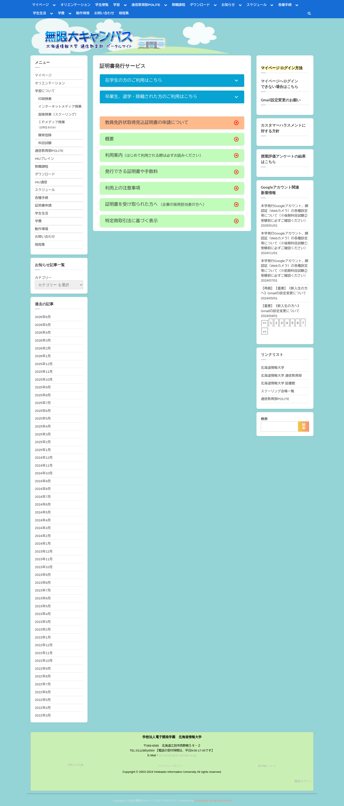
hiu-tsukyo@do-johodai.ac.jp (178, 755)
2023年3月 (43, 622)
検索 (264, 419)
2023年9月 (43, 575)
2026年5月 (43, 325)
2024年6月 (43, 504)
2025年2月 (43, 442)
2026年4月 (43, 332)
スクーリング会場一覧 (277, 391)
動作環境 (83, 13)
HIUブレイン (44, 158)
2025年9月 (43, 387)
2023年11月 (44, 559)
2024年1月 (43, 543)
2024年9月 (43, 481)
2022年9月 (43, 668)
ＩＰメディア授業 (51, 122)
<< (265, 323)
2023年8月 (43, 582)
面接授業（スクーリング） (58, 114)
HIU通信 (41, 182)
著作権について (267, 766)
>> (265, 331)
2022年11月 (44, 653)
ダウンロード (200, 5)
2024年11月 (44, 465)
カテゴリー (43, 278)
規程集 (124, 13)
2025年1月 (43, 450)
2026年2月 (43, 348)
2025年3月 (43, 434)
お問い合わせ (104, 13)
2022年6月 (43, 692)
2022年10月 (44, 660)
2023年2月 (43, 629)
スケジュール (257, 5)
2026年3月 (43, 340)
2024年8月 (43, 489)
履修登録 (45, 135)
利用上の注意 (76, 764)
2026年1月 (43, 356)
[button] (172, 80)
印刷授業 (45, 99)
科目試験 (45, 143)
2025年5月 (43, 418)
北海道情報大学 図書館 (278, 383)
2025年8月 (43, 395)
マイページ (40, 5)
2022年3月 (43, 715)
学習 (116, 5)
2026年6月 (43, 317)
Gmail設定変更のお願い (281, 100)
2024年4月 (43, 520)
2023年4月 (43, 614)
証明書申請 (43, 205)
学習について (45, 91)
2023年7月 (43, 590)
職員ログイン (303, 781)
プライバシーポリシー (171, 766)
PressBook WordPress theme (213, 800)
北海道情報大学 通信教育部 (281, 375)
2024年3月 (43, 528)
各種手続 (285, 5)
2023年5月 (43, 606)
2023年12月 (44, 551)
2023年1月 (43, 637)
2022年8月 (43, 676)
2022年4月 (43, 708)
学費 (61, 13)
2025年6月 (43, 411)
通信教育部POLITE (145, 5)
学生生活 (39, 13)
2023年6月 (43, 598)
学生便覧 (102, 5)
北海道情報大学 (272, 367)
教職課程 (178, 5)
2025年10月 (44, 379)
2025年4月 (43, 426)
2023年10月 (44, 567)
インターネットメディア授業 (59, 106)
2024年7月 (43, 497)
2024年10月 (44, 473)
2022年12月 (44, 645)
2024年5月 (43, 512)
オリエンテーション (76, 5)
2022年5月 (43, 700)
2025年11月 (44, 371)
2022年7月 (43, 684)
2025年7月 (43, 403)
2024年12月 (44, 457)
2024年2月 (43, 536)
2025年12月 (44, 364)
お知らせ (228, 5)
